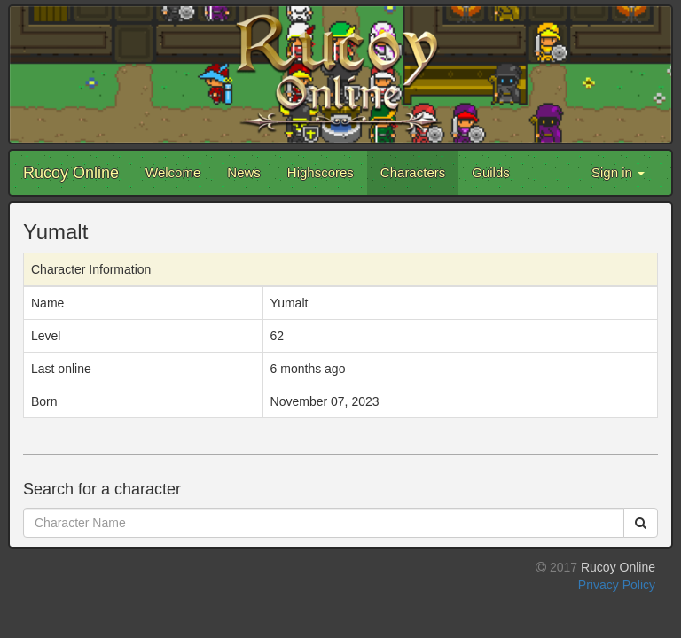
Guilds (491, 172)
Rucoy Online (71, 173)
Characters (412, 172)
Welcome (172, 172)
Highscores (320, 172)
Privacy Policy (616, 585)
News (244, 172)
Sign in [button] (618, 172)
